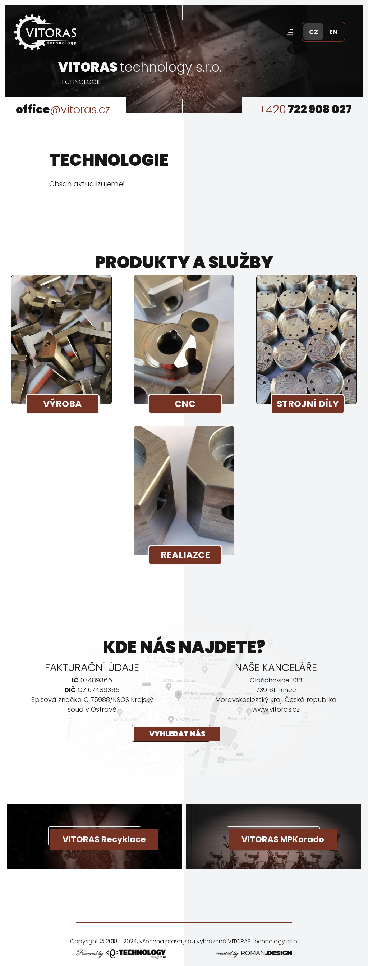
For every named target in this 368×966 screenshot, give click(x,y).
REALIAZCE (186, 555)
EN (333, 31)
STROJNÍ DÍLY (308, 404)
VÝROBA (63, 404)
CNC (185, 404)
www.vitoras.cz (276, 709)
